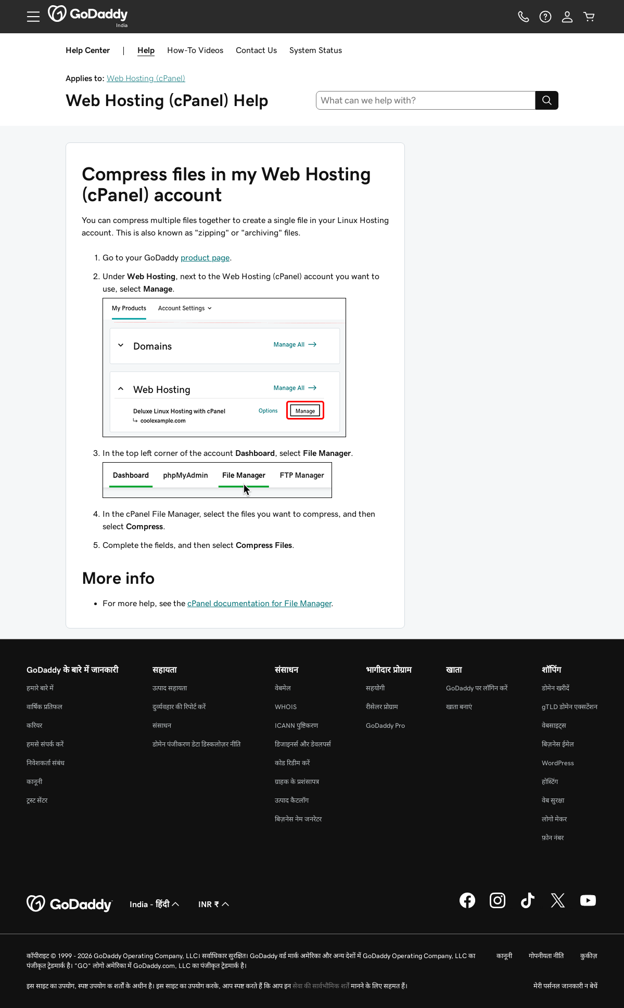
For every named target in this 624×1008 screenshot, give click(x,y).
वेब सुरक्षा (553, 800)
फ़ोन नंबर (553, 837)
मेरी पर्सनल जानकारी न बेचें (565, 986)
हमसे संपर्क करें (45, 744)
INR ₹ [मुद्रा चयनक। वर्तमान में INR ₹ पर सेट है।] (215, 904)
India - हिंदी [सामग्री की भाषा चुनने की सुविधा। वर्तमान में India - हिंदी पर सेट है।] (156, 904)
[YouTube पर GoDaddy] (588, 906)
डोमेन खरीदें (555, 688)
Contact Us (256, 50)
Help (146, 50)
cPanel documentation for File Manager (259, 603)
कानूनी (34, 781)
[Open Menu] (29, 16)
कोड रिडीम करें (292, 763)
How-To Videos (195, 50)
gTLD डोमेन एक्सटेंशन (569, 706)
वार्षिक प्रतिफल (44, 706)
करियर (34, 725)
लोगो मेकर (554, 819)
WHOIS (286, 706)
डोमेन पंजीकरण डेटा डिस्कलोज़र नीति (196, 744)
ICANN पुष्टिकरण (296, 725)
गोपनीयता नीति (546, 955)
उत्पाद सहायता (169, 688)
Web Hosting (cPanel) (146, 78)
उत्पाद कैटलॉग (292, 800)
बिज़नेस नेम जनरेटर (298, 819)
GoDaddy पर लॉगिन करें (476, 688)
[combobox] (426, 100)
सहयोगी (375, 688)
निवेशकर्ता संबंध (46, 763)
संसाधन (161, 725)
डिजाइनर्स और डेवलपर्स (303, 744)
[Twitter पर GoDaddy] (558, 906)
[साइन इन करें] (567, 17)
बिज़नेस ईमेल (558, 744)
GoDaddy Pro (385, 725)
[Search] (547, 100)
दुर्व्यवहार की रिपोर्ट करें (179, 706)
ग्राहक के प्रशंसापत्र (297, 781)
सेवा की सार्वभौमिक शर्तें (320, 986)
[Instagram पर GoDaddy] (497, 906)
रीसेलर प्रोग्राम (382, 706)
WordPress (558, 763)
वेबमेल (283, 688)
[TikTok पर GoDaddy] (527, 906)
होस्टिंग (550, 781)
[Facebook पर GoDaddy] (467, 906)
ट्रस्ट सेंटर (37, 800)
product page (205, 257)
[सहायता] (545, 17)
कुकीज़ (588, 955)
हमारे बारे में (40, 688)
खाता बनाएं (459, 706)
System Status (315, 50)
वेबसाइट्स (554, 725)
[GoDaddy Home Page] (70, 904)
